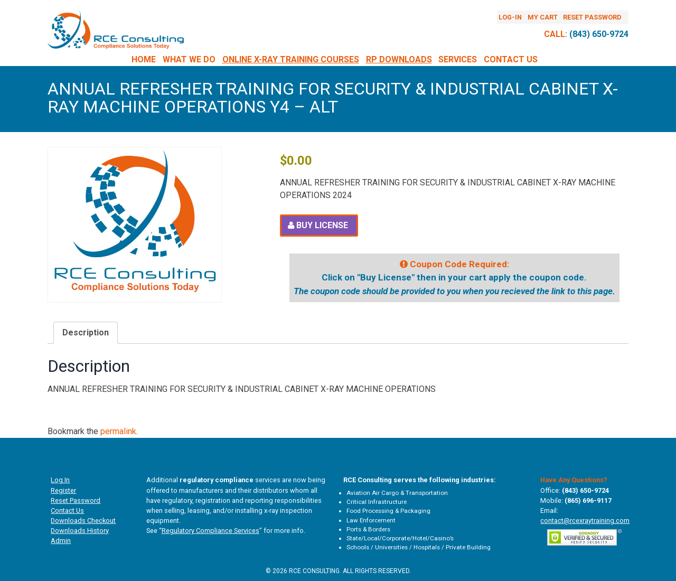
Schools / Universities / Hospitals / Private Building (418, 547)
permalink (118, 431)
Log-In (510, 17)
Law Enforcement (371, 520)
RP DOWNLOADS (399, 59)
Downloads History (80, 531)
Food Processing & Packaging (388, 510)
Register (63, 490)
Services (457, 59)
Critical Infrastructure (376, 501)
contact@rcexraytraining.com (585, 520)
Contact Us (511, 59)
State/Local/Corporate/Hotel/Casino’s (400, 538)
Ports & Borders (368, 529)
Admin (61, 541)
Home (144, 59)
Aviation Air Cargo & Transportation (397, 492)
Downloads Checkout (83, 520)
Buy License (322, 225)
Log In (60, 480)
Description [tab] (85, 332)
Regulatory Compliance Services (210, 531)
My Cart (543, 17)
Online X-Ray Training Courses (290, 59)
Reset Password (592, 17)
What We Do (189, 59)
